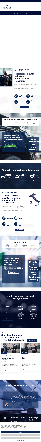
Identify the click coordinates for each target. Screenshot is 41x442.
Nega (21, 435)
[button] (39, 423)
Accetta (20, 432)
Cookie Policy (18, 440)
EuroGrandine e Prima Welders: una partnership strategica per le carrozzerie (30, 357)
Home (37, 421)
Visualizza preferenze (20, 438)
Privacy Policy (23, 440)
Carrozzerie (4, 361)
